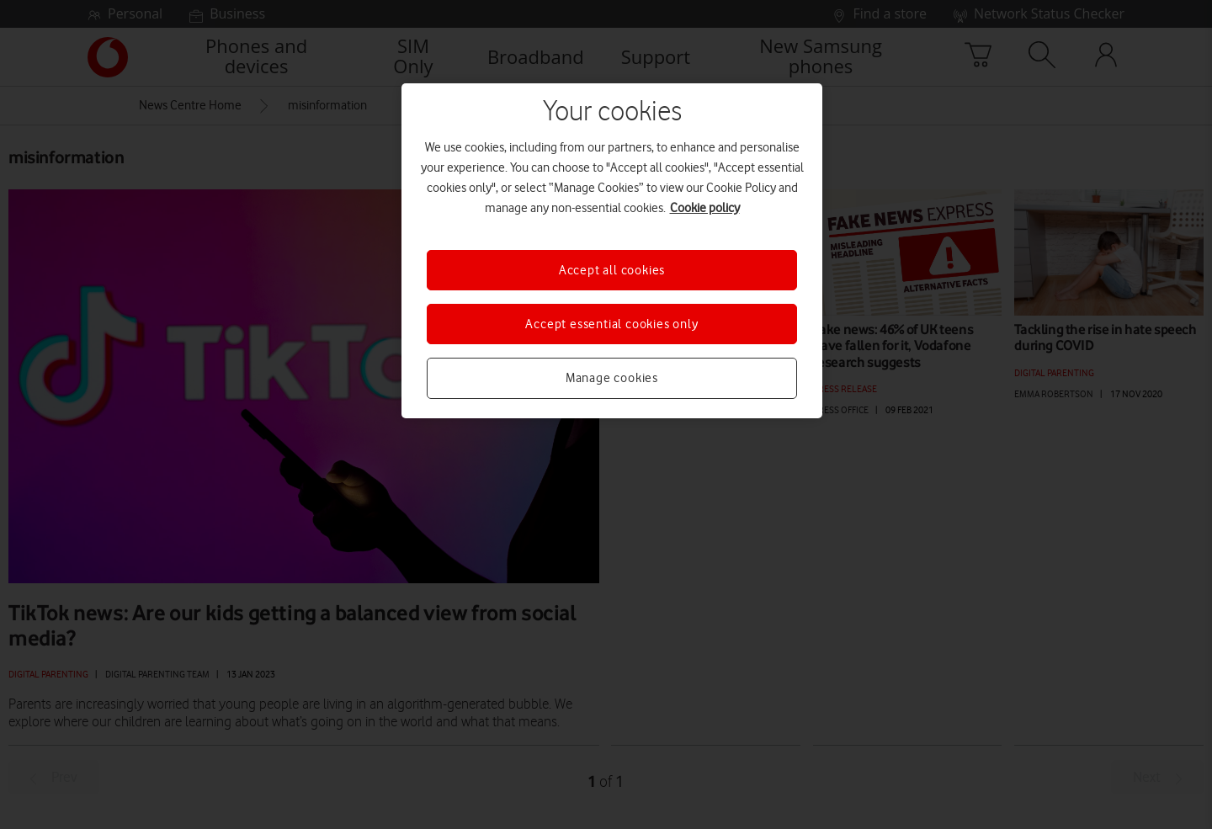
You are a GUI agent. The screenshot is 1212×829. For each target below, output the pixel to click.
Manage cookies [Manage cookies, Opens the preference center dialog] (612, 377)
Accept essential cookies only (611, 324)
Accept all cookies (612, 270)
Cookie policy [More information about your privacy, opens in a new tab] (705, 207)
